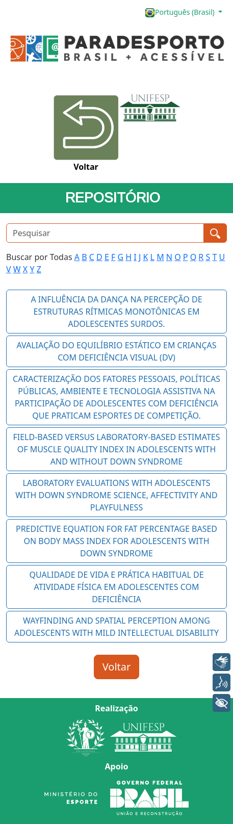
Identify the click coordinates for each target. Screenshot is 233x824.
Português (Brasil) (180, 12)
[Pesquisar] (105, 233)
